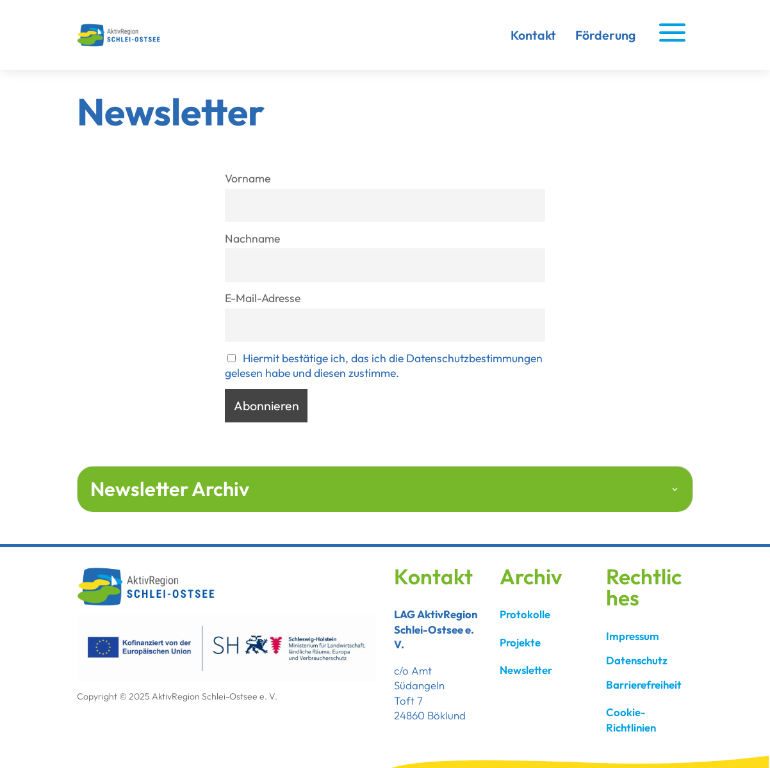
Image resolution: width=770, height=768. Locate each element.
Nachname (252, 238)
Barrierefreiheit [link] (644, 684)
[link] (122, 43)
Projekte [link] (520, 642)
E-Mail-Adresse (262, 298)
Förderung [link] (605, 35)
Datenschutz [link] (637, 660)
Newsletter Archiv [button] (169, 489)
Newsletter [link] (526, 669)
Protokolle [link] (525, 614)
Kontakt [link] (533, 35)
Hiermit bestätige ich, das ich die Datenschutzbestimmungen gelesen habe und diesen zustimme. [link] (384, 365)
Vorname (247, 178)
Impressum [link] (632, 636)
